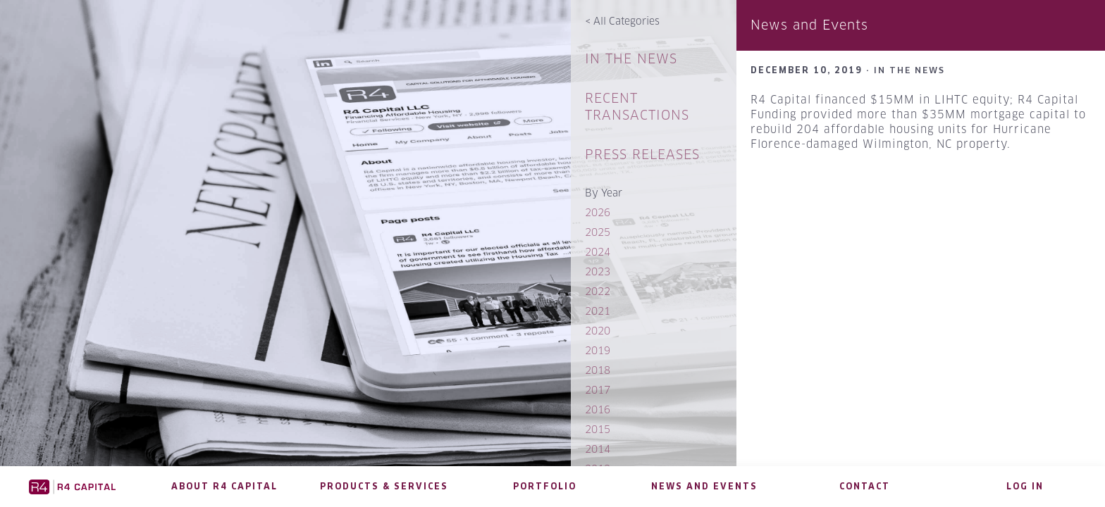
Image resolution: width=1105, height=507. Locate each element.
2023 (597, 271)
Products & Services (384, 486)
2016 (597, 409)
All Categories (622, 21)
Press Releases (642, 154)
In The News (631, 58)
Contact (864, 486)
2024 (597, 252)
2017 (597, 390)
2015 (597, 429)
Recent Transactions (637, 107)
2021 (597, 311)
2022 (597, 291)
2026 (597, 212)
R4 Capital (72, 486)
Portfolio (544, 486)
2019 (597, 350)
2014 (597, 449)
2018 (597, 370)
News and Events (704, 486)
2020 (597, 331)
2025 (597, 232)
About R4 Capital (224, 486)
